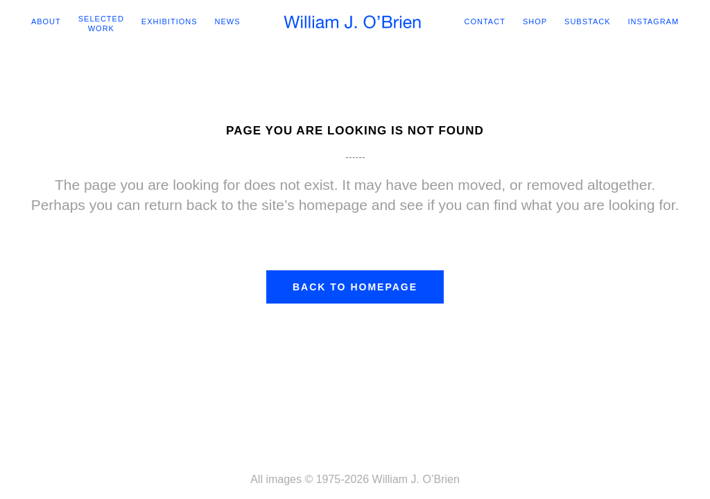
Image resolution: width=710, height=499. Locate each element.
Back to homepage (355, 289)
